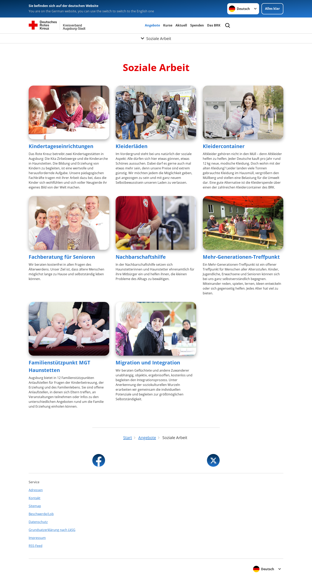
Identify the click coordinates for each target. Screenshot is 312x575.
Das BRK (213, 25)
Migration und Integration (148, 362)
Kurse (167, 25)
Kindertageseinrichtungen (61, 146)
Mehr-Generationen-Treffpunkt (241, 256)
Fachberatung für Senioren (62, 256)
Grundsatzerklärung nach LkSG (52, 530)
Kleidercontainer (224, 146)
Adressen (36, 490)
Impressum (37, 538)
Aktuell (181, 25)
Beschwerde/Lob (41, 514)
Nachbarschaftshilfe (141, 256)
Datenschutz (38, 522)
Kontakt (34, 498)
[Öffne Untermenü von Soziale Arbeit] (156, 38)
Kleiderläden (131, 146)
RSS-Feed (35, 546)
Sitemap (35, 506)
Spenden (197, 25)
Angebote (152, 25)
